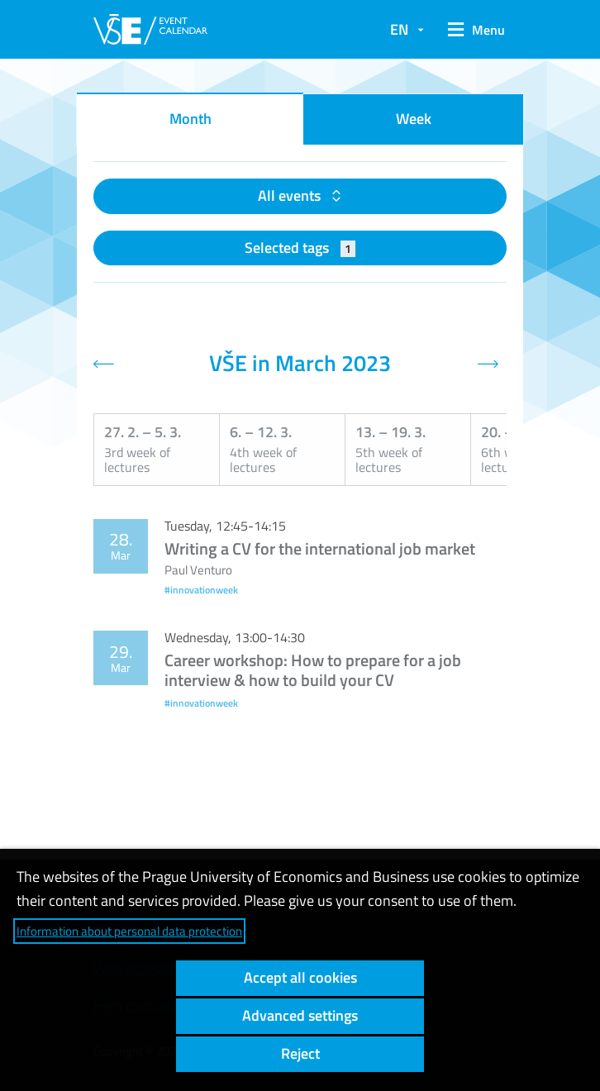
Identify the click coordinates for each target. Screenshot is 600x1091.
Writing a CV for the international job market (319, 548)
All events (291, 195)
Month (190, 118)
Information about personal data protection (129, 931)
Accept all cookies (300, 977)
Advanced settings (300, 1015)
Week (413, 118)
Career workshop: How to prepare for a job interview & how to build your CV (312, 670)
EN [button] (399, 29)
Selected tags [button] (300, 247)
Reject (300, 1053)
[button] (473, 30)
